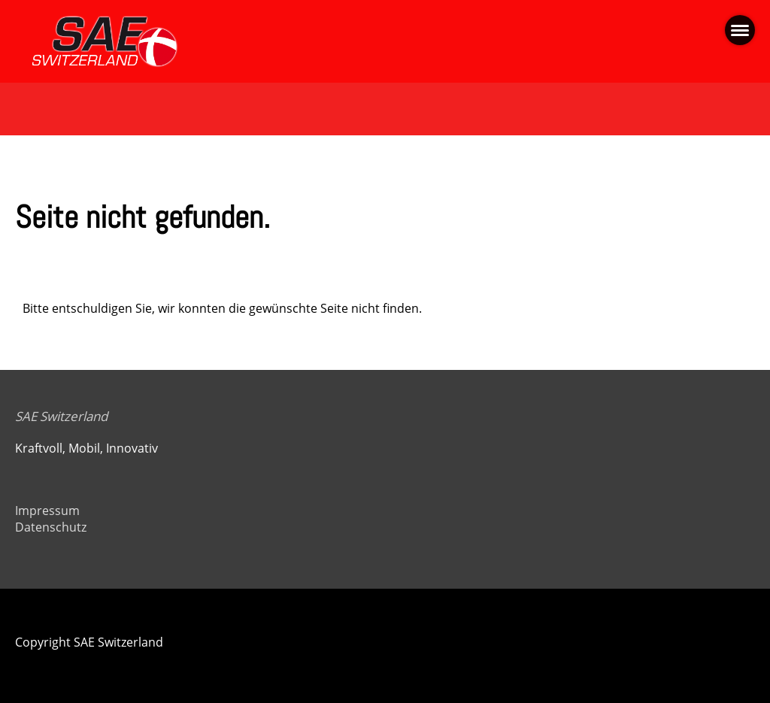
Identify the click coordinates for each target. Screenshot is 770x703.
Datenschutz (50, 527)
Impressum (47, 510)
